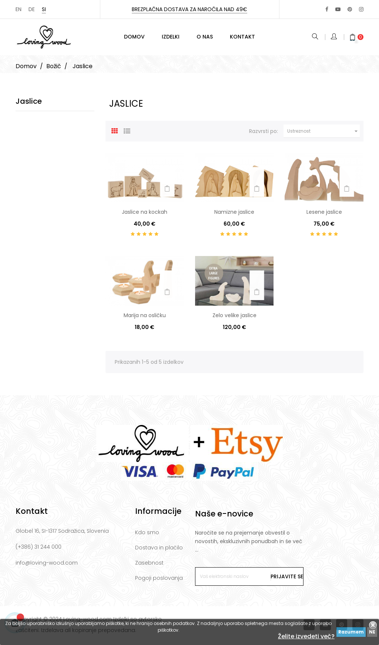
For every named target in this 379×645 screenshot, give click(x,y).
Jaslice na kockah (144, 213)
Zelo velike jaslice (234, 316)
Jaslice (29, 103)
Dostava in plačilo (159, 549)
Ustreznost (323, 133)
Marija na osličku (145, 316)
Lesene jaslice (324, 213)
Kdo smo (147, 534)
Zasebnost (149, 564)
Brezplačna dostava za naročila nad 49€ (189, 9)
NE (372, 632)
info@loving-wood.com (47, 564)
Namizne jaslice (234, 213)
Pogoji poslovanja (159, 580)
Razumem (351, 632)
